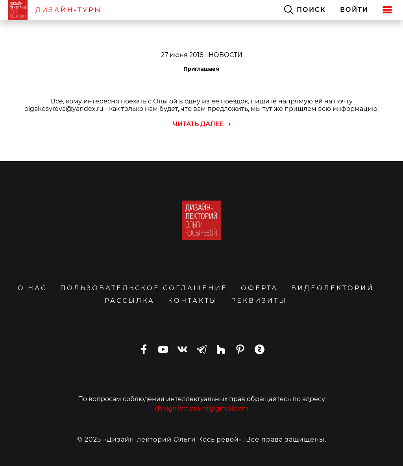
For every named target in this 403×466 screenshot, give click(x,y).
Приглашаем (201, 69)
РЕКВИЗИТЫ (259, 300)
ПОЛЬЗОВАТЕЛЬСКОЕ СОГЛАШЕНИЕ (143, 288)
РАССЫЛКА (130, 300)
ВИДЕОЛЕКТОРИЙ (332, 288)
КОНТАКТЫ (193, 300)
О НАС (32, 288)
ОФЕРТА (259, 288)
